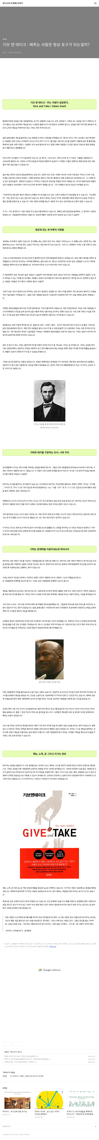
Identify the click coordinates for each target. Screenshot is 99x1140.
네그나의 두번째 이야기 (13, 3)
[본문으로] (53, 946)
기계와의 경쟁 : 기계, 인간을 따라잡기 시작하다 (19, 1062)
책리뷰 (7, 1052)
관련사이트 (6, 1126)
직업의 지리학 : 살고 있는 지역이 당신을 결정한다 (19, 1056)
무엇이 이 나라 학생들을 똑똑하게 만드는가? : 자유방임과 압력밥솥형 (26, 1059)
